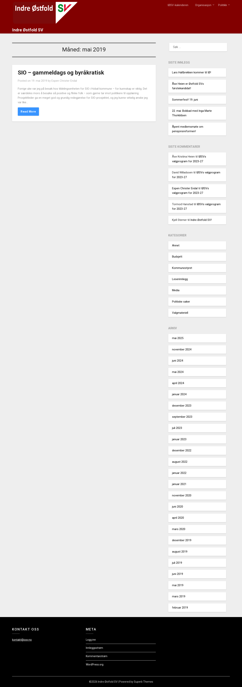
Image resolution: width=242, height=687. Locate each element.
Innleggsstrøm (94, 647)
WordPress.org (94, 664)
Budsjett (177, 256)
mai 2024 (177, 372)
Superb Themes (143, 681)
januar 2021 (179, 484)
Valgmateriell (180, 312)
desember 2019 (181, 540)
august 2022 (179, 461)
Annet (175, 245)
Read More (28, 111)
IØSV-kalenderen (178, 5)
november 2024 (181, 349)
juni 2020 (177, 506)
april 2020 (178, 517)
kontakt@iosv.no (22, 639)
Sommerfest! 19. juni (185, 99)
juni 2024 (177, 360)
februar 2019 (180, 607)
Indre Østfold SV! (201, 220)
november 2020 (181, 495)
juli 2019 (177, 562)
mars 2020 (178, 529)
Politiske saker (181, 301)
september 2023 (182, 416)
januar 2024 (179, 394)
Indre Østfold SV (27, 30)
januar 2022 (179, 473)
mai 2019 (177, 585)
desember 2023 (181, 405)
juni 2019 (177, 574)
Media (175, 290)
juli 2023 (177, 428)
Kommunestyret (182, 268)
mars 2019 (178, 596)
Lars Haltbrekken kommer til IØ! (191, 72)
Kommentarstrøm (96, 656)
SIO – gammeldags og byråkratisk (61, 72)
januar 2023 (179, 439)
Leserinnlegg (180, 279)
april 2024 (178, 383)
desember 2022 (181, 450)
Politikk (222, 5)
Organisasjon (203, 5)
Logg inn (91, 639)
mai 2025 (177, 338)
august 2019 (179, 551)
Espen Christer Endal (64, 80)
